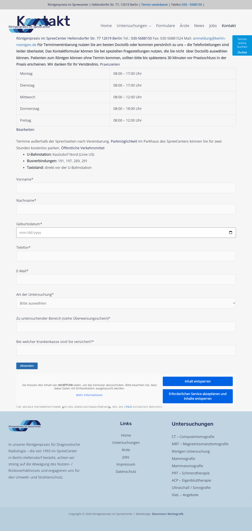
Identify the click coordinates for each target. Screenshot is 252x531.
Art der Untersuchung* (126, 300)
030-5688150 (141, 38)
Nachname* (126, 206)
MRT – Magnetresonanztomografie (200, 443)
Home (126, 435)
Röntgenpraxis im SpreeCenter (41, 38)
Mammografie (183, 458)
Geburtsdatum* (126, 230)
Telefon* (126, 253)
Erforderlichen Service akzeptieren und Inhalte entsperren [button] (198, 396)
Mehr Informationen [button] (89, 395)
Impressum (125, 464)
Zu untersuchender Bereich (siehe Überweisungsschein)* (126, 324)
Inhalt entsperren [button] (198, 381)
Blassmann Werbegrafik (167, 514)
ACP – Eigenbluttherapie (191, 480)
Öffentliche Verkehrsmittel (83, 148)
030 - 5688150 (192, 4)
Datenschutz (126, 471)
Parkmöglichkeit (124, 141)
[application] (149, 26)
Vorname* (126, 185)
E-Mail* (126, 277)
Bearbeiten (25, 129)
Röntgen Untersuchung (191, 451)
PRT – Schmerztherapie (191, 473)
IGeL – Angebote (185, 494)
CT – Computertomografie (193, 436)
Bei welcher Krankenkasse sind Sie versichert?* (126, 353)
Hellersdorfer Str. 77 (84, 38)
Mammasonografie (187, 465)
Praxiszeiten (110, 64)
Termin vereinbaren (154, 4)
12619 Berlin (112, 38)
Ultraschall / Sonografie (191, 487)
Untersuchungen (126, 442)
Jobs (125, 457)
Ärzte (126, 449)
